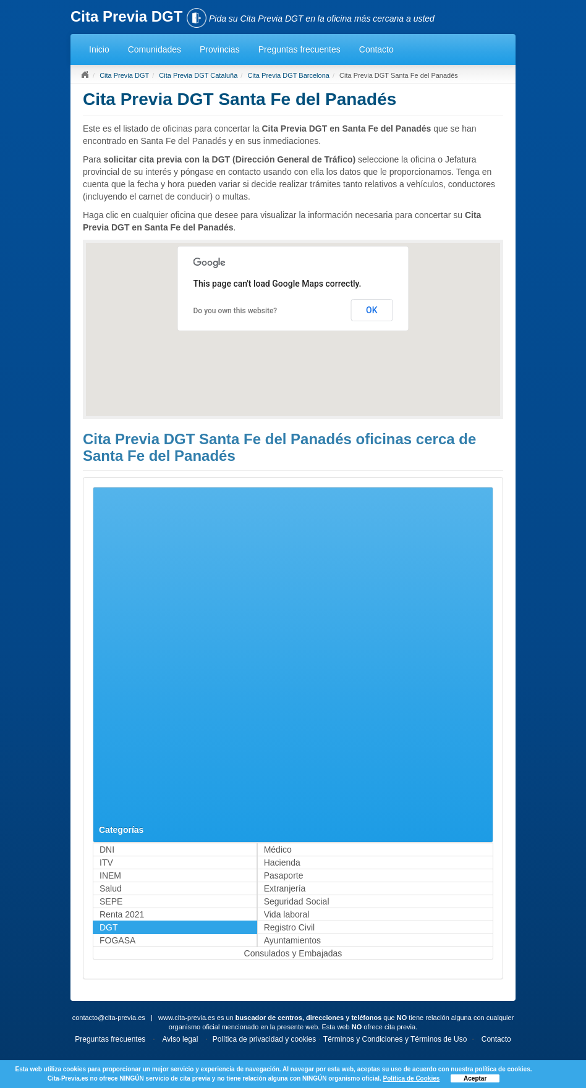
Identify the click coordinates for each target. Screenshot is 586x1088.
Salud (111, 888)
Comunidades (154, 49)
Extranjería (285, 888)
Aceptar (475, 1078)
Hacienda (282, 862)
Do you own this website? (235, 310)
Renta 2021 (122, 914)
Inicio (99, 49)
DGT (109, 927)
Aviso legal (180, 1039)
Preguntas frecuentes (299, 49)
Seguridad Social (296, 901)
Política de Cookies (411, 1078)
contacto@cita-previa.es (108, 1017)
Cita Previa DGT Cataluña (198, 75)
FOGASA (117, 940)
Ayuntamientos (292, 940)
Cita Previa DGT (124, 75)
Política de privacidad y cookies (264, 1039)
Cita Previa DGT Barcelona (288, 75)
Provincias (220, 49)
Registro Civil (289, 927)
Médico (278, 849)
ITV (106, 862)
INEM (110, 875)
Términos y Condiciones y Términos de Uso (395, 1039)
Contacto (376, 49)
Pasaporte (284, 875)
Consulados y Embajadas (293, 953)
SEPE (111, 901)
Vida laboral (287, 914)
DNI (107, 849)
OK (372, 310)
